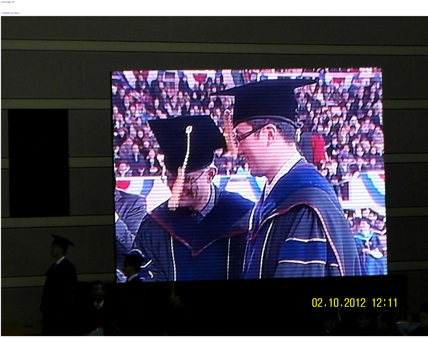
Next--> (17, 13)
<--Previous (5, 13)
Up (12, 13)
